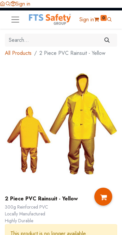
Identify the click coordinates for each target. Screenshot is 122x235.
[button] (7, 4)
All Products (18, 53)
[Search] (107, 40)
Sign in (23, 4)
